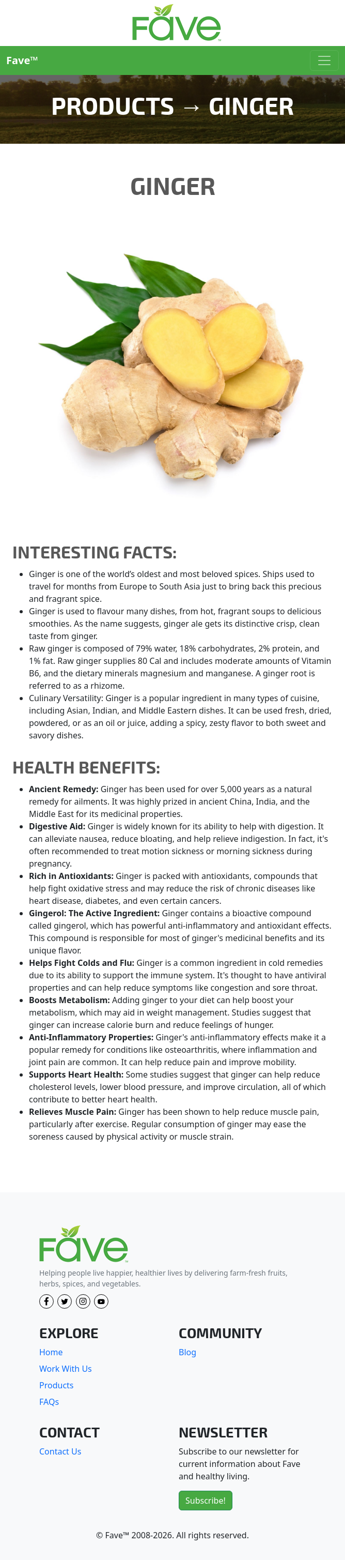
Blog (187, 1352)
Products (56, 1385)
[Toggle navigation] (324, 60)
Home (51, 1352)
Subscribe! (205, 1500)
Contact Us (60, 1451)
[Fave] (83, 1244)
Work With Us (65, 1368)
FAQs (49, 1401)
